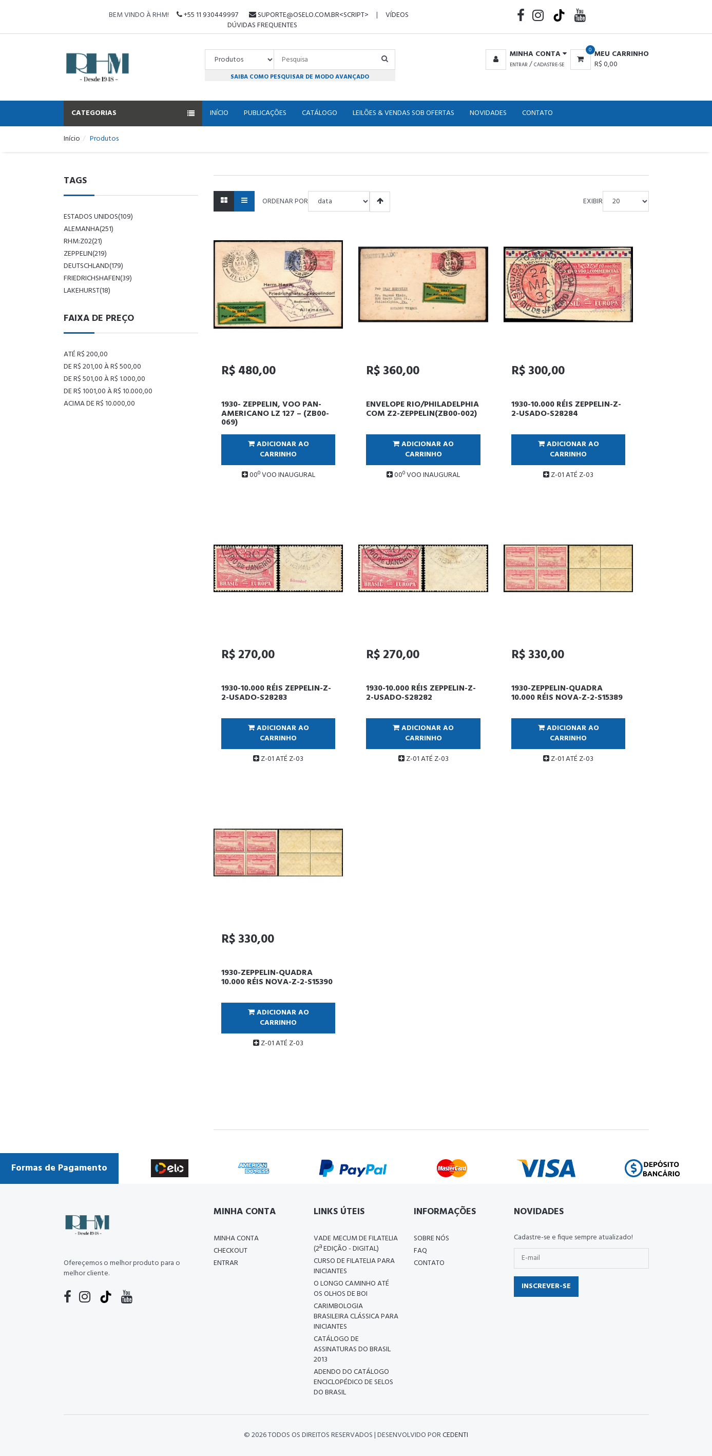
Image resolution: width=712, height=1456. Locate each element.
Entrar (519, 65)
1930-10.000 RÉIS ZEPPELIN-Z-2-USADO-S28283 (276, 693)
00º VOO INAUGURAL (278, 475)
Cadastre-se (549, 65)
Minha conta (236, 1238)
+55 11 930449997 (207, 15)
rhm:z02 (83, 241)
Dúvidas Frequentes (262, 25)
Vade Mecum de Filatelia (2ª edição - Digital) (356, 1244)
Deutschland (93, 266)
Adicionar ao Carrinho (278, 449)
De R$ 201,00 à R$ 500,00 (102, 367)
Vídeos (397, 15)
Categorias (133, 113)
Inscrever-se (546, 1286)
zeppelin (85, 254)
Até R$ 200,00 (86, 354)
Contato (537, 113)
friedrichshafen (98, 278)
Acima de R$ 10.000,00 (99, 404)
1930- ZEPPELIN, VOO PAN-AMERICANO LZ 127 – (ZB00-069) (275, 413)
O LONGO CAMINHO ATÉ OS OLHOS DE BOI (351, 1289)
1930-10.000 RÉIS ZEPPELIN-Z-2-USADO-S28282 (421, 693)
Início (219, 113)
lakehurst (87, 291)
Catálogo (319, 113)
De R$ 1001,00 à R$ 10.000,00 (108, 391)
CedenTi (455, 1435)
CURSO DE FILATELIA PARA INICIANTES (354, 1266)
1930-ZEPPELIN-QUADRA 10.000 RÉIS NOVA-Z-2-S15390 (277, 977)
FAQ (420, 1251)
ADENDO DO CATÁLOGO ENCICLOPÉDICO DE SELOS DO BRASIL (353, 1382)
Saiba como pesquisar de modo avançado (299, 77)
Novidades (488, 113)
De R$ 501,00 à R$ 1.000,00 (104, 379)
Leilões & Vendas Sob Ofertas (403, 113)
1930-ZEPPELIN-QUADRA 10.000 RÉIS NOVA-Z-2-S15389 (567, 693)
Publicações (265, 113)
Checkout (230, 1251)
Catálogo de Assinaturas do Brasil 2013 (352, 1349)
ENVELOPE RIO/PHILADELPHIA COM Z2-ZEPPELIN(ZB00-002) (422, 409)
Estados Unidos (98, 217)
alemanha (88, 229)
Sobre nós (431, 1238)
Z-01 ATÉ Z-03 (568, 475)
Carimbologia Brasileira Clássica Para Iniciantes (356, 1316)
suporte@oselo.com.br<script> (309, 15)
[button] (524, 54)
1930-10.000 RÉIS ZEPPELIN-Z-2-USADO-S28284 (566, 409)
